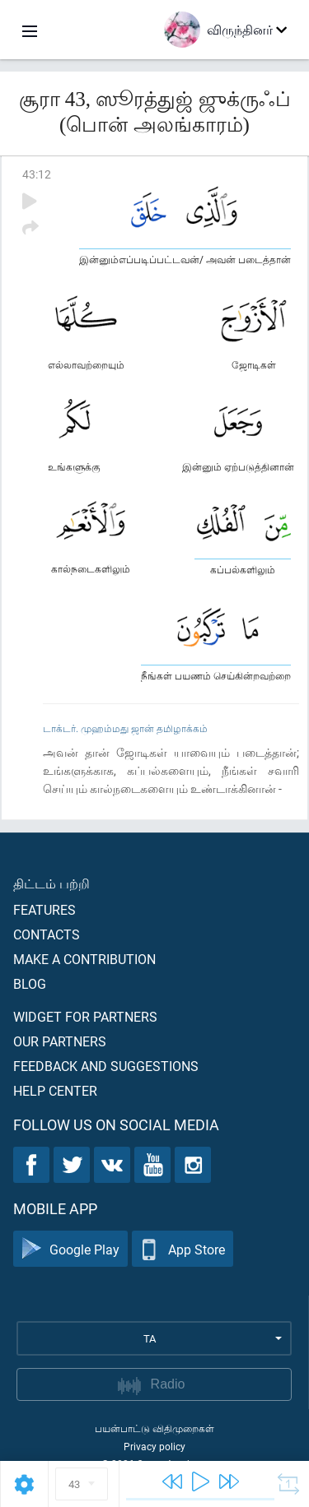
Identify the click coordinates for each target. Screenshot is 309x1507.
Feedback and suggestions (106, 1065)
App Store (182, 1249)
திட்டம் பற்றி (51, 883)
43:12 (36, 174)
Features (44, 909)
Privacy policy (154, 1446)
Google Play (70, 1249)
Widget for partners (85, 1016)
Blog (29, 983)
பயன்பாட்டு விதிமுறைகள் (154, 1428)
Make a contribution (84, 958)
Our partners (59, 1041)
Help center (55, 1090)
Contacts (46, 934)
